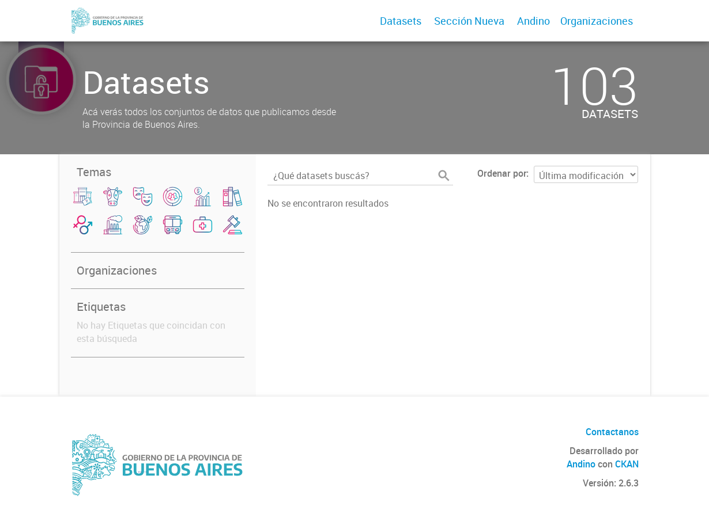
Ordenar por (501, 173)
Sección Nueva (469, 21)
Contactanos (612, 431)
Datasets (400, 21)
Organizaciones (596, 21)
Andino (533, 21)
